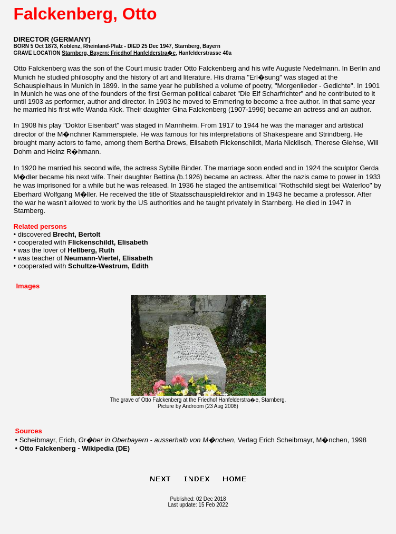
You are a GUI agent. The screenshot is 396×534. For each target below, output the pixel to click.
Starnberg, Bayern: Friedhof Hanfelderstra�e (119, 53)
